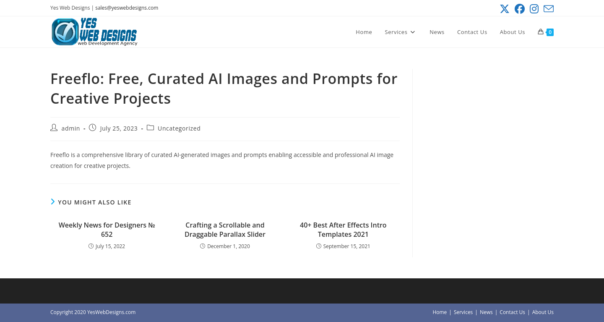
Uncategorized (179, 128)
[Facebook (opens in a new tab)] (519, 9)
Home (439, 312)
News (486, 312)
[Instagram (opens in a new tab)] (534, 9)
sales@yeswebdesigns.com (126, 7)
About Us (543, 312)
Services (463, 312)
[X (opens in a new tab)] (504, 9)
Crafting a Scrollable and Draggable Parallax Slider (225, 229)
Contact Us (512, 312)
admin (71, 128)
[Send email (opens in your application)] (547, 9)
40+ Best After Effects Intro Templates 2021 (343, 229)
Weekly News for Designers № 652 (107, 229)
